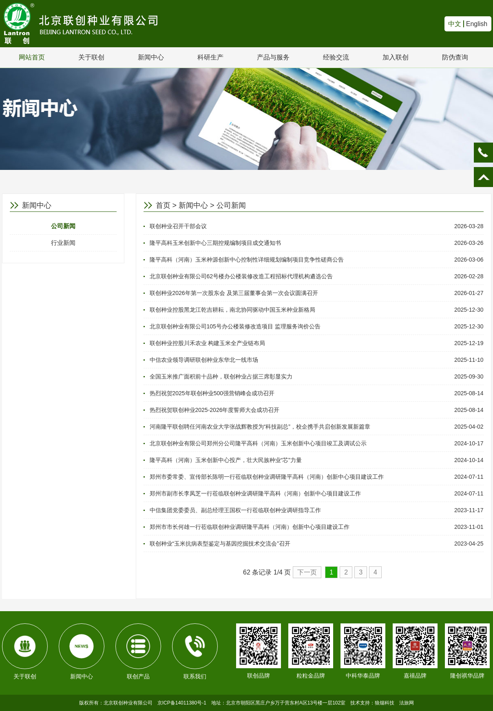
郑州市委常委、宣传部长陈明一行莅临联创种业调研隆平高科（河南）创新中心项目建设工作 (267, 476)
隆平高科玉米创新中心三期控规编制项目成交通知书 (215, 243)
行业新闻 (63, 242)
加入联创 (395, 57)
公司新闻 (63, 225)
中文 (454, 23)
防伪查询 (455, 57)
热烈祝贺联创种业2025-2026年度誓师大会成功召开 (215, 410)
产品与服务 (273, 57)
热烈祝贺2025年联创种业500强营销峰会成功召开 (212, 393)
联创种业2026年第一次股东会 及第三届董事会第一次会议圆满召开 (234, 293)
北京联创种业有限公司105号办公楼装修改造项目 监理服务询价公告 (235, 326)
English (476, 23)
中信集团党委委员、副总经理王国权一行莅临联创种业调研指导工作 (235, 510)
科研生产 (210, 57)
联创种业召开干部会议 (178, 226)
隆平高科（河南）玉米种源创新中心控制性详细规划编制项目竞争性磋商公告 (247, 259)
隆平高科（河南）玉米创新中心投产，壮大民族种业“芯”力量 (226, 460)
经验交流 (336, 57)
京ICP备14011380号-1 (181, 703)
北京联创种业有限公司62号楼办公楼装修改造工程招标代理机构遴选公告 (241, 276)
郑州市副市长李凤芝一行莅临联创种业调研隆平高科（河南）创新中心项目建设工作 (255, 493)
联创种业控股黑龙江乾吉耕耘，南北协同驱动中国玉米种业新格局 (232, 309)
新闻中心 (151, 57)
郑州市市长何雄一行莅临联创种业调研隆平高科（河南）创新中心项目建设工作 (249, 527)
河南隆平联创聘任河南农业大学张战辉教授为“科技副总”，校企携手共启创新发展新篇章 (260, 426)
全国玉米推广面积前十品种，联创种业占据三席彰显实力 (221, 376)
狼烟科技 (384, 703)
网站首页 (32, 57)
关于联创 (91, 57)
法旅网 (406, 703)
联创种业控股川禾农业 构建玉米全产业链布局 (207, 343)
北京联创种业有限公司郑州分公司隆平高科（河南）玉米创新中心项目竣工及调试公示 (258, 443)
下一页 (307, 572)
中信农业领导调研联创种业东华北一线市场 (204, 360)
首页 (163, 205)
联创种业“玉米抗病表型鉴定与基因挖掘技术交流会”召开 (220, 543)
